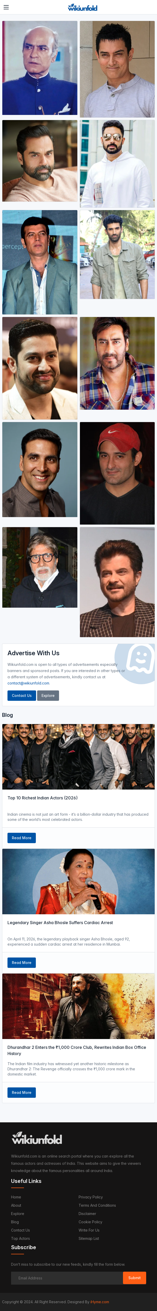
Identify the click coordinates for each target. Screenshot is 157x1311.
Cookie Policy (90, 1222)
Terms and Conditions (97, 1205)
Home (16, 1197)
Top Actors (20, 1238)
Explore (48, 695)
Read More (21, 838)
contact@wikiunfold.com (28, 683)
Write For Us (89, 1230)
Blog (15, 1222)
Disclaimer (87, 1213)
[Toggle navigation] (6, 7)
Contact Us (22, 695)
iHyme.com (99, 1302)
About (16, 1205)
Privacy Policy (91, 1197)
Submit (134, 1278)
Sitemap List (89, 1238)
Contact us (20, 1230)
